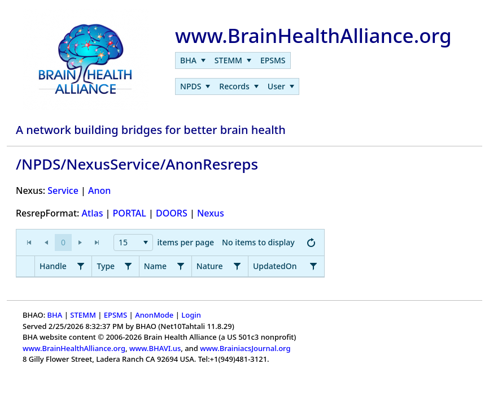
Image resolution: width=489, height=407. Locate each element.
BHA (55, 315)
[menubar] (232, 60)
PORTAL (129, 213)
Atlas (92, 213)
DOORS (171, 213)
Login (191, 315)
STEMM (83, 315)
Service (62, 190)
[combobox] (133, 242)
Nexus (210, 213)
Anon (99, 190)
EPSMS (115, 315)
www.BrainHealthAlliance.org (74, 348)
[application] (170, 243)
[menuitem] (193, 60)
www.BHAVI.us (155, 348)
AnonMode (154, 315)
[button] (63, 242)
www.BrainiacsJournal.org (245, 348)
